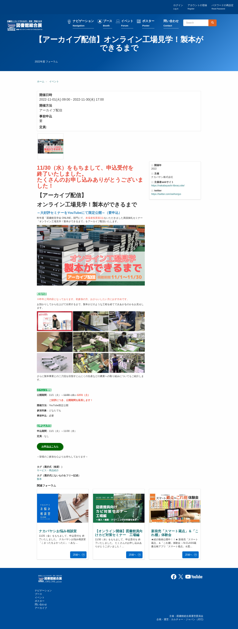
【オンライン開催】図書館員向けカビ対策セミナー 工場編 (119, 533)
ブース (107, 23)
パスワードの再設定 (222, 7)
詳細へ (76, 554)
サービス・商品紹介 (48, 470)
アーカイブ (41, 608)
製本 (39, 479)
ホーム (40, 81)
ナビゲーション (83, 23)
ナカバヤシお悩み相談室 (58, 531)
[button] (50, 146)
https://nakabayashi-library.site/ (167, 185)
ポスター (148, 23)
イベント (127, 23)
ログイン (178, 7)
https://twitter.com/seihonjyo (166, 194)
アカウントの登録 (197, 7)
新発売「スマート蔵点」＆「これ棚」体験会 (175, 533)
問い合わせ (171, 23)
